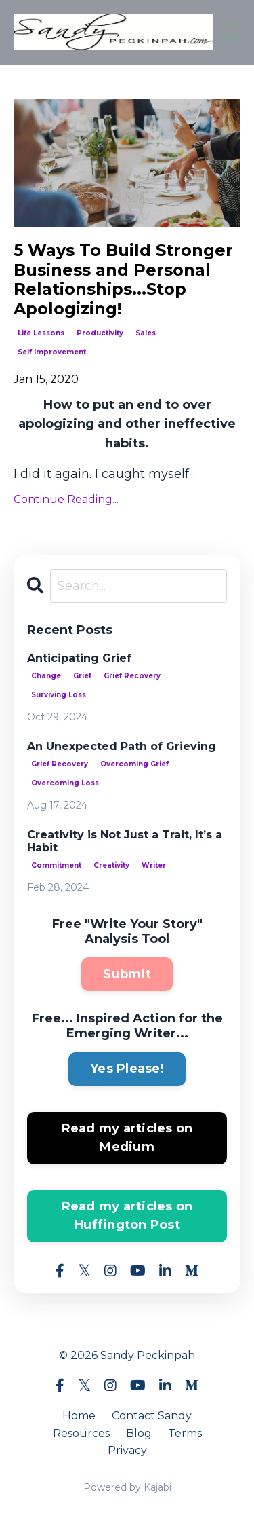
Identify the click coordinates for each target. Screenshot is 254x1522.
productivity (100, 333)
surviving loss (58, 694)
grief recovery (132, 675)
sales (145, 333)
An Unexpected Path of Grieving (121, 746)
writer (154, 865)
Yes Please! (127, 1068)
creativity (111, 865)
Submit (127, 974)
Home (79, 1415)
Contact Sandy (152, 1415)
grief (82, 675)
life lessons (41, 333)
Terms (185, 1433)
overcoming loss (65, 783)
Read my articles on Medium (127, 1137)
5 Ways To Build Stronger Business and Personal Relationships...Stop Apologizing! (123, 279)
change (46, 675)
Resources (81, 1433)
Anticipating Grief (79, 658)
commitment (56, 865)
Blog (139, 1433)
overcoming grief (134, 764)
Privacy (127, 1450)
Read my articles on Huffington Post (127, 1215)
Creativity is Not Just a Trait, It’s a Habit (124, 841)
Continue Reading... (66, 499)
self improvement (52, 352)
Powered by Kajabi (127, 1487)
